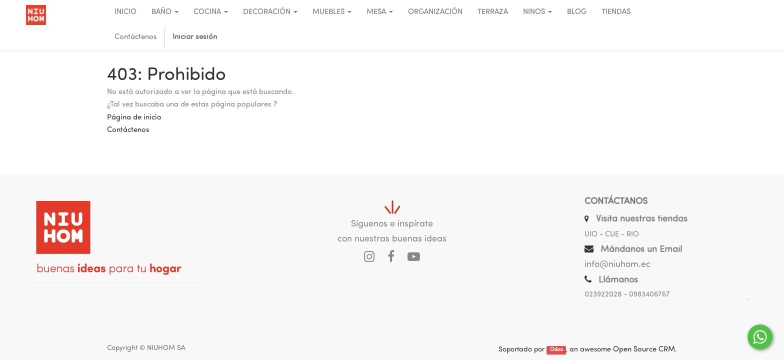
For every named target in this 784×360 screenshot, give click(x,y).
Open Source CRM (644, 350)
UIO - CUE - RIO (611, 234)
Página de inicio (134, 118)
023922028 (603, 294)
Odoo (556, 350)
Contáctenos (128, 130)
